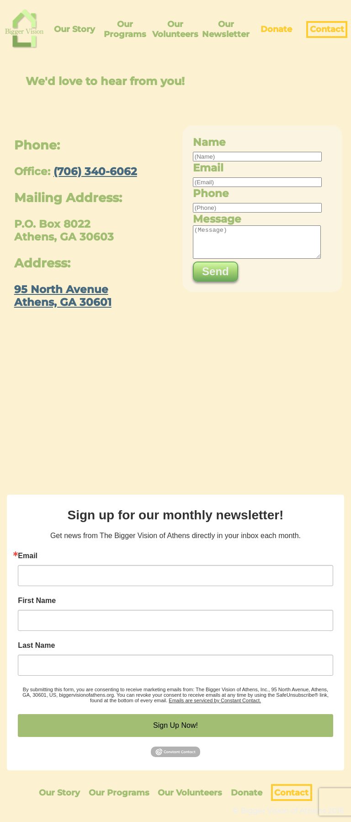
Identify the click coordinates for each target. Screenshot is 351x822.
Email (208, 167)
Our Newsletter (226, 29)
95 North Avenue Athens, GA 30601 (63, 296)
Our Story (74, 29)
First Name (37, 600)
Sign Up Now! (175, 725)
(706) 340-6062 (95, 171)
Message (217, 219)
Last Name (36, 645)
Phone (211, 193)
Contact (327, 29)
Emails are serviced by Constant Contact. (215, 700)
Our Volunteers (175, 29)
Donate (276, 29)
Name (209, 142)
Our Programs (125, 29)
